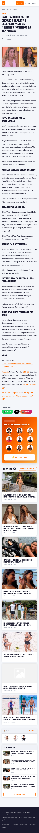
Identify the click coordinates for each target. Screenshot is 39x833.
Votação (5, 372)
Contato (15, 824)
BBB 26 (9, 10)
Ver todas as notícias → (28, 469)
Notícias (27, 3)
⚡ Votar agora (19, 457)
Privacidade (5, 824)
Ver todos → (32, 730)
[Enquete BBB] (3, 3)
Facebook (23, 824)
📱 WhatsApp (7, 412)
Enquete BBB (17, 393)
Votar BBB (6, 393)
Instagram (33, 824)
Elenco (34, 3)
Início (3, 10)
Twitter (4, 828)
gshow (9, 39)
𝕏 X (17, 412)
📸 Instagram (26, 412)
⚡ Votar (20, 3)
